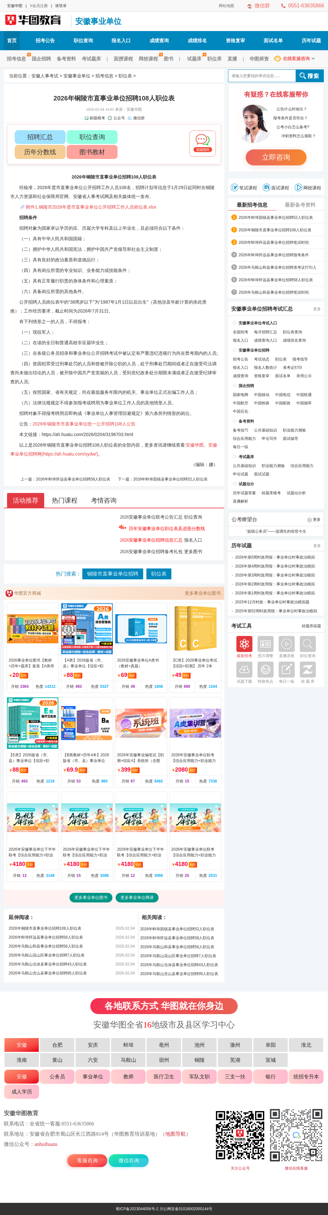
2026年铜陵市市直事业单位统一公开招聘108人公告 (84, 423)
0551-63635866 (306, 5)
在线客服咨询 (296, 58)
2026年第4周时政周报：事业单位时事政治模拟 (275, 566)
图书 (168, 58)
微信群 (262, 5)
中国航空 (240, 403)
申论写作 (269, 438)
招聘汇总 (40, 136)
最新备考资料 (300, 205)
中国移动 (261, 395)
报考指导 (300, 359)
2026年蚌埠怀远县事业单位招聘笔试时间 (274, 242)
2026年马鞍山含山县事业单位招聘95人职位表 (48, 973)
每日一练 (240, 447)
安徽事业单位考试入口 (258, 323)
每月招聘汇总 (265, 332)
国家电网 (240, 395)
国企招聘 (41, 58)
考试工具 (241, 626)
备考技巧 (240, 430)
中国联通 (304, 395)
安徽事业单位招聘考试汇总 (262, 309)
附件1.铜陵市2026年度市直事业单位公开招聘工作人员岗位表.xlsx (91, 207)
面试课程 (276, 187)
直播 (232, 58)
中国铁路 (261, 403)
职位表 (125, 75)
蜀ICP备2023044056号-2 (137, 1209)
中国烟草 (304, 403)
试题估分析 (296, 493)
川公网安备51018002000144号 (186, 1209)
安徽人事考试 (44, 75)
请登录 (61, 6)
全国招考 (240, 332)
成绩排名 (197, 40)
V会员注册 (39, 6)
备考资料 (66, 58)
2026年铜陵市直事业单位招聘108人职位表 (45, 928)
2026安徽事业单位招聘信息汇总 (151, 540)
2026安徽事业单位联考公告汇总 (151, 517)
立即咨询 (276, 157)
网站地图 (226, 6)
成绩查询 (159, 40)
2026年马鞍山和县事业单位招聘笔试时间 (274, 292)
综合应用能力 (244, 438)
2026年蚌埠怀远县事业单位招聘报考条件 (274, 255)
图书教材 (92, 151)
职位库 (214, 58)
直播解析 (240, 501)
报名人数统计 (265, 367)
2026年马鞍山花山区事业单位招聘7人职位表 (47, 955)
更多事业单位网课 (137, 897)
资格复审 (235, 40)
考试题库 (91, 58)
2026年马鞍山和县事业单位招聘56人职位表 (46, 946)
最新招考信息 (252, 205)
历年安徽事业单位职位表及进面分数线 (167, 528)
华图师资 (259, 58)
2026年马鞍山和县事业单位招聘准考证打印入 (277, 267)
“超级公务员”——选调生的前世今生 (276, 531)
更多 (317, 309)
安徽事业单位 (98, 21)
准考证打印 (292, 367)
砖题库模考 (271, 493)
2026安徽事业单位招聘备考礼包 (151, 551)
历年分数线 (40, 151)
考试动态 (261, 359)
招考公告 (45, 40)
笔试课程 (244, 187)
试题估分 (246, 484)
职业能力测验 (294, 430)
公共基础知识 (265, 430)
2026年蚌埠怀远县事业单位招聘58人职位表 (73, 479)
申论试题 (240, 474)
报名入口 (121, 40)
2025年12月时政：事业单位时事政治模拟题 (272, 602)
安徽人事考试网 (36, 21)
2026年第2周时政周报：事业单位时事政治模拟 (275, 584)
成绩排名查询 (294, 340)
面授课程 (123, 58)
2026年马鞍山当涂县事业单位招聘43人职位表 (48, 964)
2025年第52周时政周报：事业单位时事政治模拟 (276, 611)
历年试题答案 (244, 493)
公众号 (119, 118)
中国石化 (240, 411)
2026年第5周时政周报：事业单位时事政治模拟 (275, 557)
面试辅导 (290, 438)
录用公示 (304, 376)
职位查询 (83, 40)
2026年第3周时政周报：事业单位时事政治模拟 (275, 575)
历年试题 (311, 40)
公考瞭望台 (244, 519)
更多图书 (193, 551)
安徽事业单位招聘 (254, 350)
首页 (12, 40)
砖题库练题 (311, 626)
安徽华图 (14, 6)
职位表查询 (292, 332)
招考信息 (18, 58)
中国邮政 (283, 403)
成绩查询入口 (265, 340)
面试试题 (261, 474)
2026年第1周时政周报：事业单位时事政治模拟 (275, 593)
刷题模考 (97, 118)
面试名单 (273, 40)
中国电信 (283, 395)
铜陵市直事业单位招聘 (112, 573)
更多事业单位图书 (203, 593)
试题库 (195, 58)
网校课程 (150, 58)
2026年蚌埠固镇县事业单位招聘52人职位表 (170, 479)
